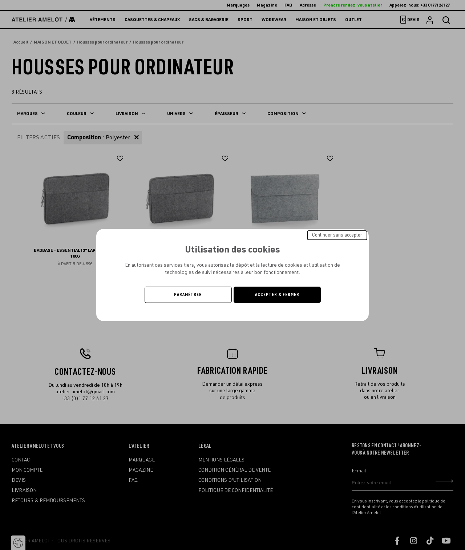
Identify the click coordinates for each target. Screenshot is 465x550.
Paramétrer (188, 294)
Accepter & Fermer (277, 294)
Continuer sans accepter (337, 235)
